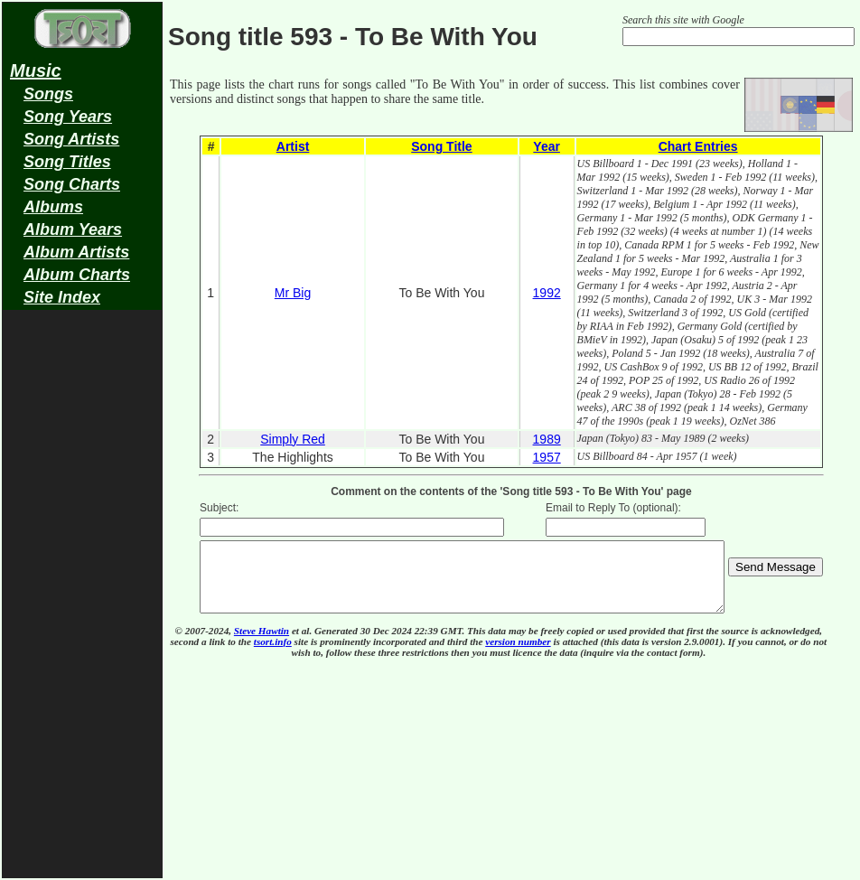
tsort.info (273, 655)
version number (517, 655)
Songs (48, 94)
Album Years (72, 229)
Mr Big (293, 293)
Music (35, 70)
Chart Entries (698, 146)
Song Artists (71, 139)
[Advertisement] (82, 602)
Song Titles (67, 162)
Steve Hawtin (261, 644)
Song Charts (71, 184)
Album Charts (76, 275)
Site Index (61, 297)
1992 (547, 293)
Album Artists (76, 252)
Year (546, 146)
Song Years (67, 117)
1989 (547, 439)
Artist (293, 146)
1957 (547, 457)
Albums (53, 207)
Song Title (441, 146)
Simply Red (292, 439)
